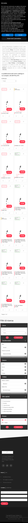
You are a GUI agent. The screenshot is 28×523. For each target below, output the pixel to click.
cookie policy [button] (23, 12)
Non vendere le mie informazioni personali (11, 22)
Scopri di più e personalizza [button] (14, 38)
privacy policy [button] (15, 28)
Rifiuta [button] (7, 35)
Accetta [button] (20, 35)
